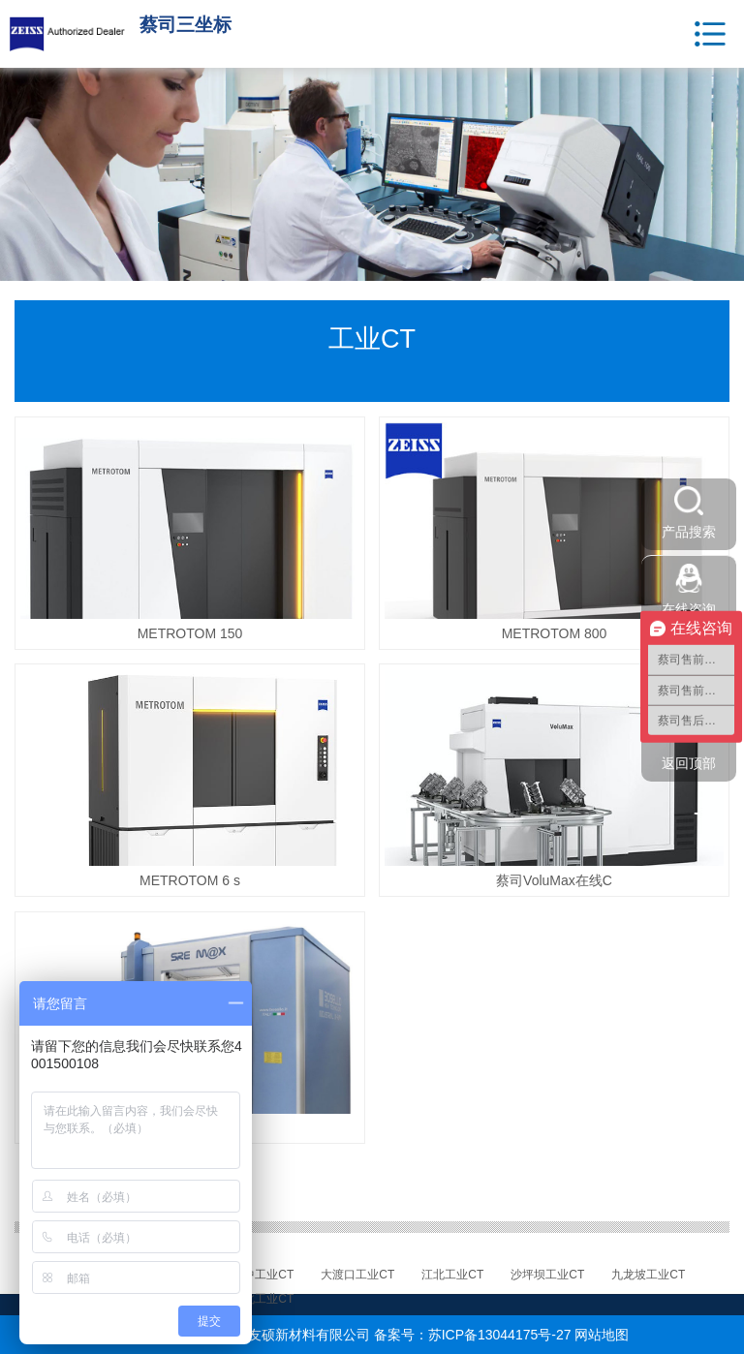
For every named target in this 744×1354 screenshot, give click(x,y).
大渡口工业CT (357, 1274)
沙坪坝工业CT (547, 1274)
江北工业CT (452, 1274)
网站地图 (601, 1334)
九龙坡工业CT (648, 1274)
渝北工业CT (263, 1299)
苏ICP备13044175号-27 (500, 1334)
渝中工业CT (263, 1274)
